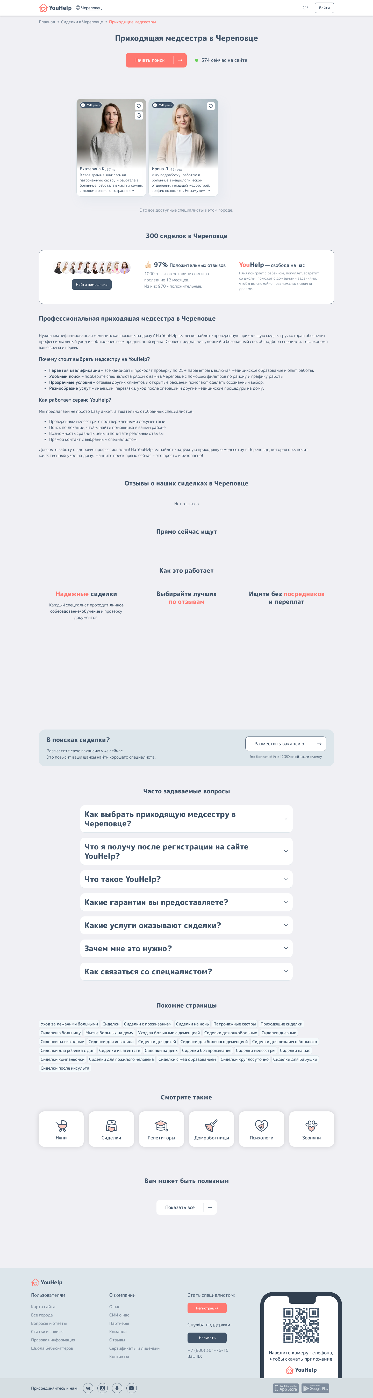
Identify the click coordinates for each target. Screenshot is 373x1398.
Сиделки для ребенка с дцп (68, 1050)
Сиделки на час (295, 1050)
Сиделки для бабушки (295, 1059)
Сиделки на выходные (62, 1041)
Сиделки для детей (157, 1041)
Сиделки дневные (279, 1033)
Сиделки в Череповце (84, 22)
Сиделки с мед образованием (187, 1059)
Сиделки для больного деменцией (214, 1041)
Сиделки (111, 1024)
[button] (91, 8)
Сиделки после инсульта (65, 1068)
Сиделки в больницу (61, 1033)
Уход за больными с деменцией (169, 1033)
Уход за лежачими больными (69, 1024)
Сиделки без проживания (206, 1050)
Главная (49, 22)
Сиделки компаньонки (62, 1059)
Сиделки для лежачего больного (284, 1041)
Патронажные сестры (234, 1024)
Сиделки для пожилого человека (121, 1059)
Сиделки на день (161, 1050)
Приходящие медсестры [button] (132, 22)
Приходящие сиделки (281, 1024)
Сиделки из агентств (119, 1050)
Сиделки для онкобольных (230, 1033)
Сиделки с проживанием (147, 1024)
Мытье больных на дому (109, 1033)
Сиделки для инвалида (111, 1041)
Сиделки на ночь (192, 1024)
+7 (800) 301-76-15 (208, 1350)
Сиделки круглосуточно (245, 1059)
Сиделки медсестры (255, 1050)
